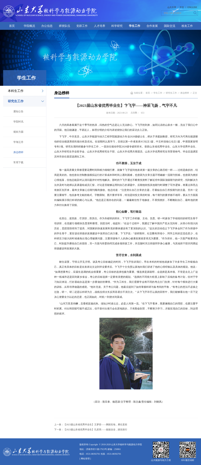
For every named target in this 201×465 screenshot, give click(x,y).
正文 (195, 93)
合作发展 (152, 25)
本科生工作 (16, 91)
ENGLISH (192, 7)
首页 (12, 25)
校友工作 (187, 25)
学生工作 (134, 25)
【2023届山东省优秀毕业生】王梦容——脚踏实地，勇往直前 (95, 424)
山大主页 (171, 7)
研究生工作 (16, 101)
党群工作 (82, 25)
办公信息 (47, 25)
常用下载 (18, 162)
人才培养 (99, 25)
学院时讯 (18, 121)
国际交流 (169, 25)
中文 (182, 7)
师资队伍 (64, 25)
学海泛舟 (18, 142)
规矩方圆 (18, 131)
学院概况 (29, 25)
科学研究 (117, 25)
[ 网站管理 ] (85, 458)
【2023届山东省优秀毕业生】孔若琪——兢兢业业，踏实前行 (95, 429)
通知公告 (18, 111)
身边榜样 (18, 152)
